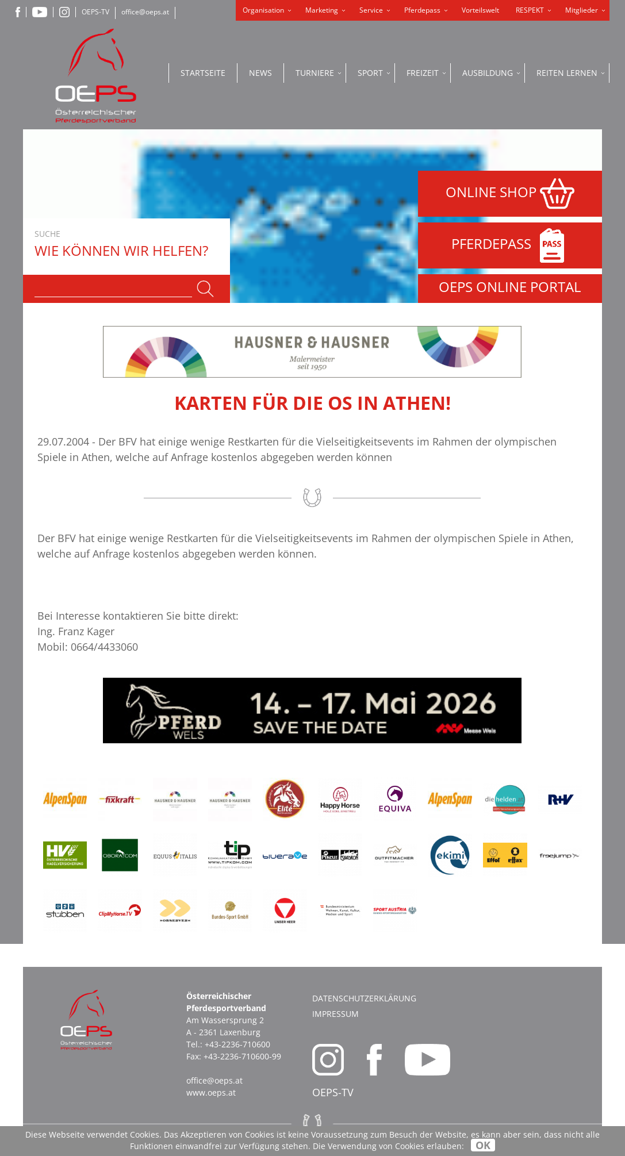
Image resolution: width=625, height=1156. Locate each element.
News (260, 72)
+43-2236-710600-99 (242, 1056)
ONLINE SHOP (510, 193)
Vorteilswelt (480, 10)
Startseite (203, 72)
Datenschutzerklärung (364, 998)
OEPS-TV (95, 12)
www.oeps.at (211, 1092)
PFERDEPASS (510, 245)
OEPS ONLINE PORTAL (510, 286)
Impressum (335, 1013)
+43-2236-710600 (237, 1044)
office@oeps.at (145, 12)
